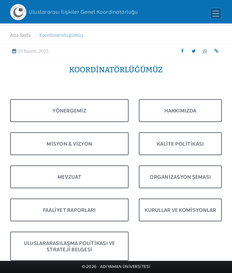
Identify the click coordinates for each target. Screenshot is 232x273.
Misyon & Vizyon (69, 144)
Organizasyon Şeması (180, 177)
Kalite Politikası (180, 144)
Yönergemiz (69, 110)
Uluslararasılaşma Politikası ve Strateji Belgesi (69, 246)
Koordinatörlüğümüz (61, 35)
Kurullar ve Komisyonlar (180, 210)
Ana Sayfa (20, 35)
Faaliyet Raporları (69, 210)
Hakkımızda (180, 110)
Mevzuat (69, 177)
